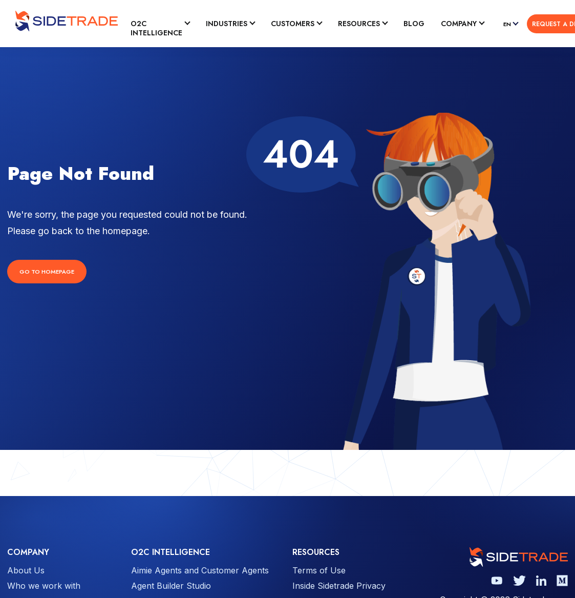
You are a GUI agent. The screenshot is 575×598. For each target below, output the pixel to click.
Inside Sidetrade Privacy (339, 586)
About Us (26, 570)
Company (459, 24)
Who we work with (43, 586)
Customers (292, 24)
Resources (359, 24)
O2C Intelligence (156, 28)
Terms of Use (319, 570)
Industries (226, 24)
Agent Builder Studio (171, 586)
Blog (413, 24)
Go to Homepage (46, 271)
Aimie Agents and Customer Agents (200, 570)
